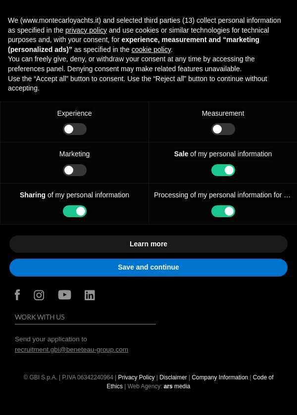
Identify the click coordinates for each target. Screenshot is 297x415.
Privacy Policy (136, 377)
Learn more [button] (148, 244)
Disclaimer (174, 377)
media (177, 386)
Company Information (220, 377)
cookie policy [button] (151, 49)
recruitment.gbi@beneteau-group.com (71, 349)
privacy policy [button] (86, 30)
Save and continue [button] (148, 267)
